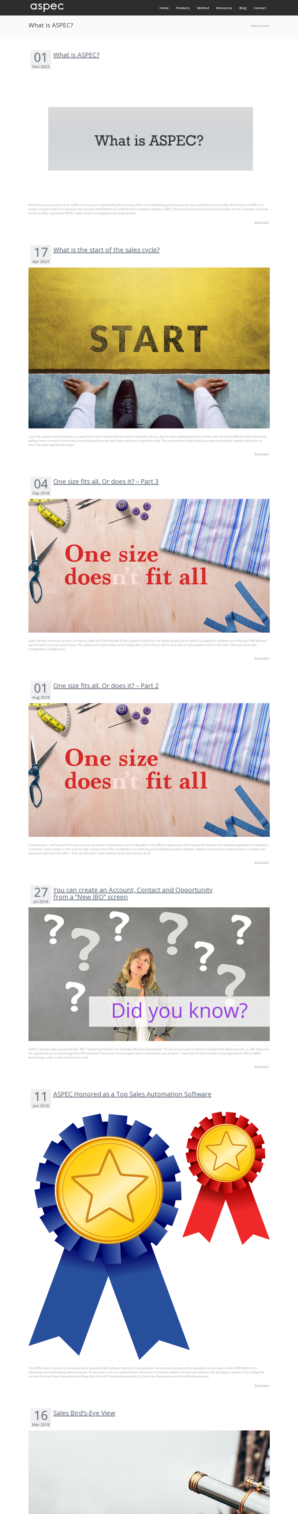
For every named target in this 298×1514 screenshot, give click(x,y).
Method (203, 8)
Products (183, 8)
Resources (224, 8)
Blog (242, 8)
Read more (262, 222)
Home (164, 8)
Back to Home (260, 25)
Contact (260, 8)
